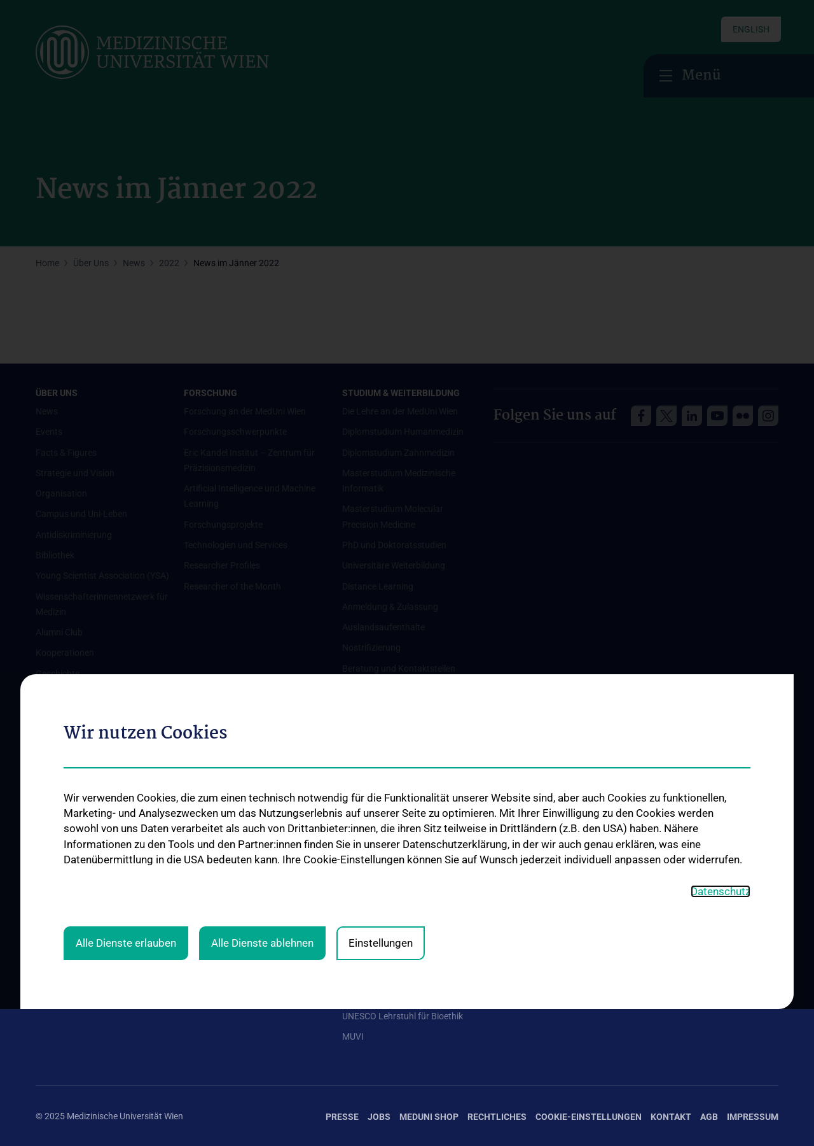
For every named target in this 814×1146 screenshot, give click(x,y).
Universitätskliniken (74, 785)
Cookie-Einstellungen (588, 1117)
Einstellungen (380, 713)
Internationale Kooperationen (400, 857)
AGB (709, 1117)
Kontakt (671, 1117)
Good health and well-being (89, 867)
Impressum (752, 1117)
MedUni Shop (429, 1117)
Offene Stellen (211, 836)
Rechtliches (497, 1117)
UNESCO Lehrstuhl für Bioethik (402, 1016)
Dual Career (365, 959)
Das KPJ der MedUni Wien (392, 919)
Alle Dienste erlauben (126, 713)
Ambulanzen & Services (81, 826)
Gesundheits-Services (78, 847)
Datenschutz (720, 660)
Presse (342, 1117)
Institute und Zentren (77, 805)
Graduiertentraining (381, 939)
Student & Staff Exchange (392, 898)
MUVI (353, 1036)
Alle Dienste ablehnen (262, 713)
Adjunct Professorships (388, 877)
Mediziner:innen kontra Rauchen (99, 887)
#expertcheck (62, 944)
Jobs (379, 1117)
